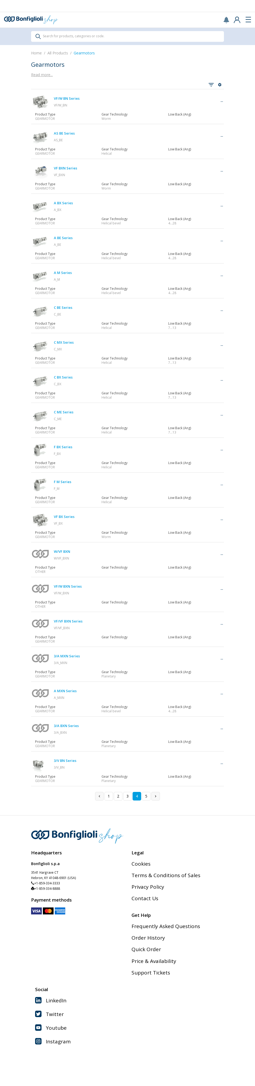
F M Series (62, 481)
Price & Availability (154, 961)
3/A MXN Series (67, 656)
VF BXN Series (65, 168)
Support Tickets (151, 972)
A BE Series (63, 237)
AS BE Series (64, 133)
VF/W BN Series (67, 98)
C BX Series (63, 377)
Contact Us (145, 898)
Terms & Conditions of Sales (166, 875)
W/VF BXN (62, 551)
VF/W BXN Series (68, 586)
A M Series (63, 272)
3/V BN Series (65, 760)
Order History (148, 937)
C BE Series (63, 307)
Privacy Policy (148, 886)
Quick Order (146, 949)
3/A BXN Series (66, 725)
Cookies (141, 863)
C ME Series (63, 412)
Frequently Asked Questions (166, 926)
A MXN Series (65, 690)
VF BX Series (64, 516)
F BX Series (63, 446)
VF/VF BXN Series (68, 621)
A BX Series (63, 203)
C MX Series (64, 342)
